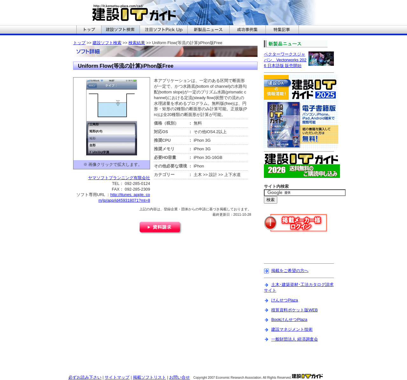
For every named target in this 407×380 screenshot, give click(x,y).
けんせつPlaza (284, 300)
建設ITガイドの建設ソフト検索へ (120, 30)
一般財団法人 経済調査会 (294, 339)
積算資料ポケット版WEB (294, 310)
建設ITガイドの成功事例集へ (247, 30)
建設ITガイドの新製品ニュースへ (208, 30)
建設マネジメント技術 (292, 329)
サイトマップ (117, 377)
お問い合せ (179, 377)
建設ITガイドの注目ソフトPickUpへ (163, 30)
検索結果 (136, 42)
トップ (79, 42)
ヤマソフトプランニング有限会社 (119, 177)
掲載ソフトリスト (149, 377)
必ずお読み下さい (84, 377)
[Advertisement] (301, 251)
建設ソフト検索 (107, 42)
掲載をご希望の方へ (289, 270)
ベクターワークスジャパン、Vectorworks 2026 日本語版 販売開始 (285, 60)
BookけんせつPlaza (289, 319)
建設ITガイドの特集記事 (282, 30)
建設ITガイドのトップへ (88, 30)
